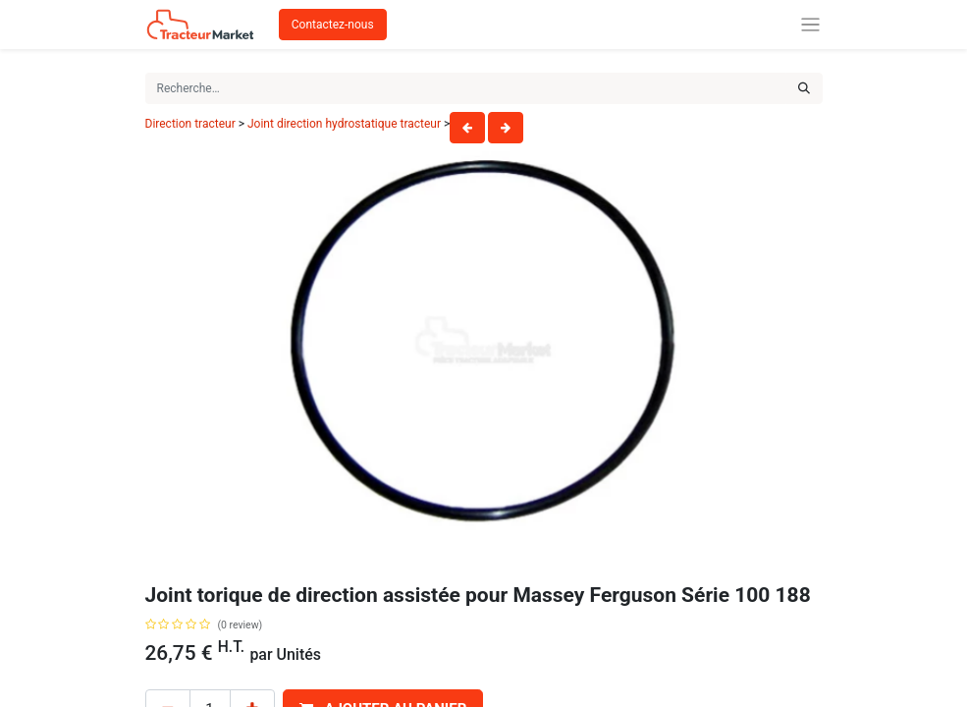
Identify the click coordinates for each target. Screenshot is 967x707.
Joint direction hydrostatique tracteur (344, 124)
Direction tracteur (190, 124)
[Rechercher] (804, 88)
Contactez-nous (333, 24)
